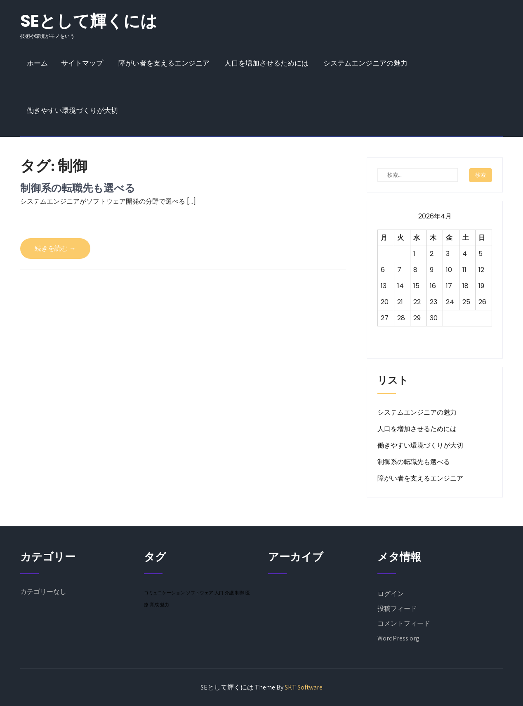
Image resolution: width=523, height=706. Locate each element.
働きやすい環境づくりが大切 (72, 110)
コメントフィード (403, 623)
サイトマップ (82, 63)
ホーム (37, 63)
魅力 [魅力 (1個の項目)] (164, 604)
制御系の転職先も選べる (77, 188)
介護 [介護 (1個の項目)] (229, 593)
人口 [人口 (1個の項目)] (219, 593)
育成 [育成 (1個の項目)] (154, 604)
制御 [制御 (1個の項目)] (239, 593)
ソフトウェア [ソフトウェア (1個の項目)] (199, 593)
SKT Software (304, 687)
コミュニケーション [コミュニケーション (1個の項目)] (164, 593)
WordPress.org (398, 638)
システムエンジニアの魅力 (365, 63)
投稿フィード (397, 608)
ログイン (390, 593)
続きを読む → (55, 248)
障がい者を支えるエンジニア (164, 63)
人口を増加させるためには (266, 63)
